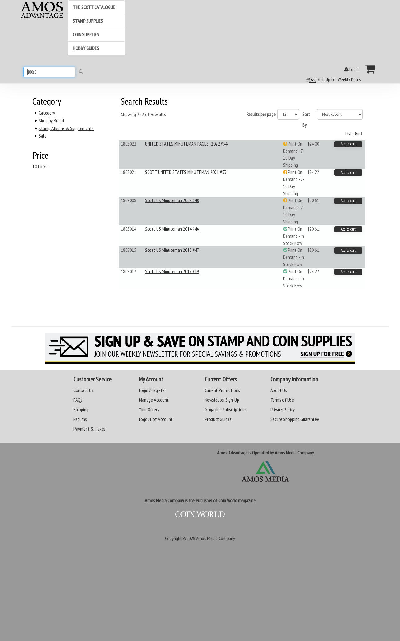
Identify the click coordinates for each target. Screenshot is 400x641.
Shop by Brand (51, 120)
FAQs (77, 400)
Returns (80, 419)
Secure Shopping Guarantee (294, 419)
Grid (358, 133)
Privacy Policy (282, 409)
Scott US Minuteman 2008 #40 (172, 200)
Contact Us (83, 390)
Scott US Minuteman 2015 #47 (172, 250)
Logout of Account (156, 419)
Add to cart (348, 144)
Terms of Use (282, 400)
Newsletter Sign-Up (222, 400)
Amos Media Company (215, 538)
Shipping (80, 409)
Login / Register (152, 390)
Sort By (306, 119)
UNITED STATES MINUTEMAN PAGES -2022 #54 (186, 144)
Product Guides (218, 419)
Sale (43, 136)
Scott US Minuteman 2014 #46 (172, 229)
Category (47, 113)
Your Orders (149, 409)
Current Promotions (222, 390)
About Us (278, 390)
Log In (352, 69)
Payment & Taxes (89, 429)
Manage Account (154, 400)
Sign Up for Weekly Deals (332, 79)
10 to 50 (40, 166)
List (348, 133)
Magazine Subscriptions (226, 409)
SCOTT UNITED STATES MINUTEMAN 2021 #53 (185, 172)
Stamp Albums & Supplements (66, 128)
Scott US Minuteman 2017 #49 (172, 271)
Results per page (261, 114)
